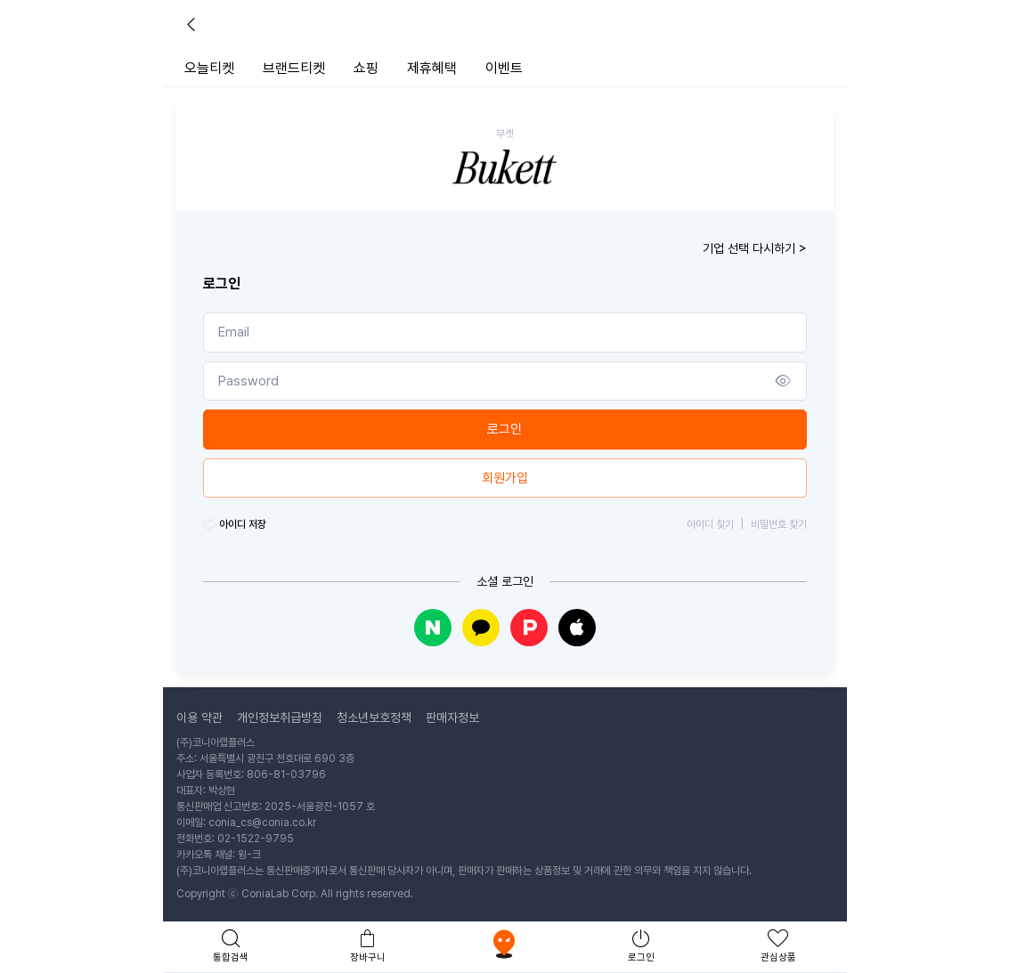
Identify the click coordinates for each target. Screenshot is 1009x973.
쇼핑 (366, 68)
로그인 (504, 429)
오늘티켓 (209, 68)
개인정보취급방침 (279, 717)
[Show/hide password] (783, 381)
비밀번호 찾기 (774, 524)
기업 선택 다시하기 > (755, 248)
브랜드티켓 (294, 68)
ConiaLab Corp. (279, 894)
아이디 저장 (242, 524)
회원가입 (505, 478)
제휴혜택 (432, 68)
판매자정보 (452, 717)
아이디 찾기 (710, 524)
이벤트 (504, 68)
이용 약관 (199, 717)
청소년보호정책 (374, 717)
